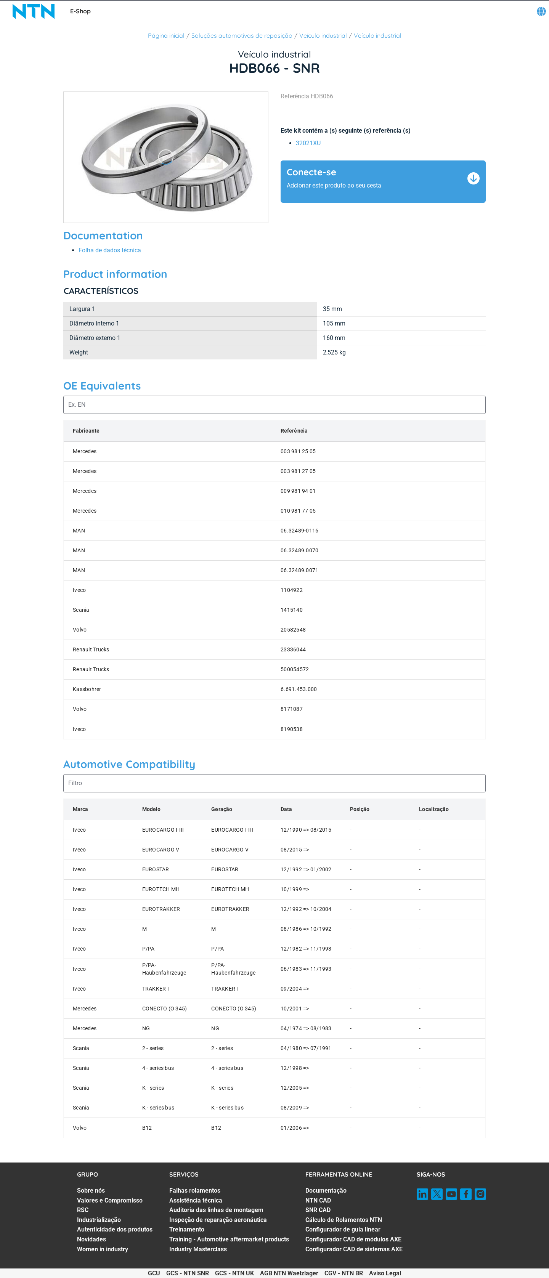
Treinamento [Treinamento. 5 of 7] (186, 1229)
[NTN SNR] (33, 11)
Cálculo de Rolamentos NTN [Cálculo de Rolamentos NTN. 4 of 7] (343, 1219)
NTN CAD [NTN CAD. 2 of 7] (318, 1200)
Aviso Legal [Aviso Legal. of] (385, 1273)
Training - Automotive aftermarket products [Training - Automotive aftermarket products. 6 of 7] (229, 1239)
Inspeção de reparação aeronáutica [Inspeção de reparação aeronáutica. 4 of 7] (218, 1219)
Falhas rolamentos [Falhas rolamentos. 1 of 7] (194, 1190)
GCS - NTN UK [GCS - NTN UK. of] (234, 1273)
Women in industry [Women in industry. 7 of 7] (102, 1249)
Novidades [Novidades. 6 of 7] (91, 1239)
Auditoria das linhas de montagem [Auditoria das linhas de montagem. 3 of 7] (216, 1210)
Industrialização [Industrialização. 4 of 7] (99, 1219)
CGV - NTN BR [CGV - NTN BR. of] (343, 1273)
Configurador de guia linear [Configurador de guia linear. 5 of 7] (342, 1229)
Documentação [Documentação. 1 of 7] (326, 1190)
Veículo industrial (323, 35)
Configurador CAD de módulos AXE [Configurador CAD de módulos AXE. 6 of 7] (353, 1239)
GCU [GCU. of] (154, 1273)
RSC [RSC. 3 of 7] (82, 1210)
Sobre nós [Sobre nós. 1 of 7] (91, 1190)
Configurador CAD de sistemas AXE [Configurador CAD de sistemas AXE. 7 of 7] (354, 1249)
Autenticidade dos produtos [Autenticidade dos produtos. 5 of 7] (114, 1229)
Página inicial (166, 35)
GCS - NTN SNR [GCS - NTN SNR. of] (187, 1273)
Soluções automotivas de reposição (241, 35)
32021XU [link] (308, 143)
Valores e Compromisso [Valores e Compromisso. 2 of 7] (110, 1200)
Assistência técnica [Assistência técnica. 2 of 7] (195, 1200)
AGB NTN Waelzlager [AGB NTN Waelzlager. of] (289, 1273)
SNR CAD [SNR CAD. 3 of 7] (318, 1210)
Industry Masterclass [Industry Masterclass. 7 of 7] (198, 1249)
